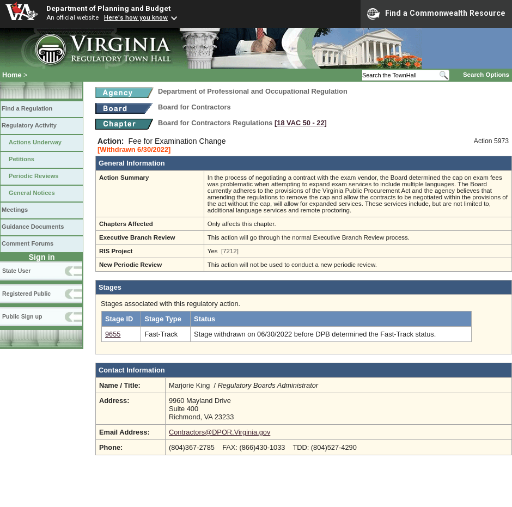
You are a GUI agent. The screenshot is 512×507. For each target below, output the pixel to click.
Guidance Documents (33, 226)
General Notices (32, 193)
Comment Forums (27, 243)
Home (12, 75)
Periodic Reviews (34, 176)
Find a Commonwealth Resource (436, 13)
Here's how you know (136, 17)
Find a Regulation (27, 108)
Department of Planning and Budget (108, 8)
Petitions (21, 159)
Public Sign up (22, 316)
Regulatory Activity (29, 125)
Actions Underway (35, 142)
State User (16, 270)
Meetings (15, 209)
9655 (112, 334)
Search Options (486, 74)
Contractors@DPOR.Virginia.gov (219, 432)
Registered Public (26, 293)
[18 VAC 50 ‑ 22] (301, 123)
